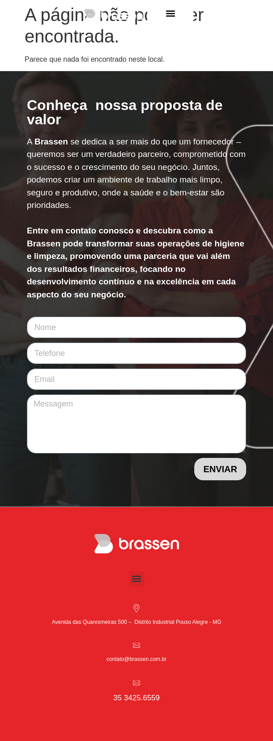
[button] (170, 13)
